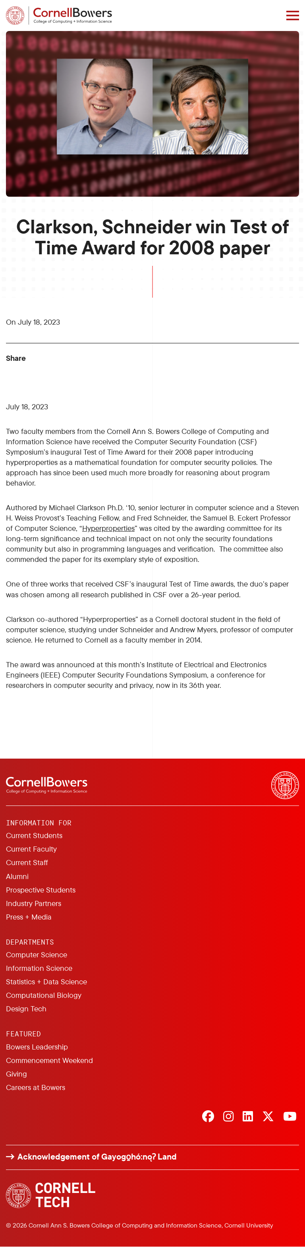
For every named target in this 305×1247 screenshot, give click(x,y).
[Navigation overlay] (292, 15)
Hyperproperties (108, 528)
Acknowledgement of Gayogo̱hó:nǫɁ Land (97, 1157)
